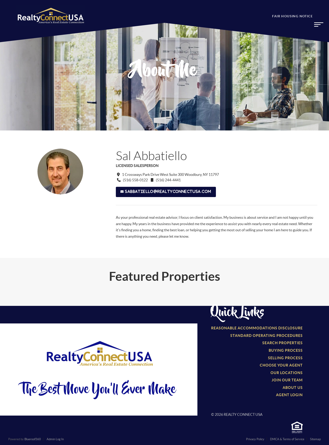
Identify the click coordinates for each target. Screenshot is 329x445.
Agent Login (289, 395)
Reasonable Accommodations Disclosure (257, 328)
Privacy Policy (255, 439)
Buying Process (286, 350)
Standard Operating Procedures (266, 335)
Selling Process (285, 358)
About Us (293, 387)
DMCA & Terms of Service (287, 439)
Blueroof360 (32, 439)
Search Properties (282, 343)
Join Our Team (287, 380)
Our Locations (287, 373)
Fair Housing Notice (292, 17)
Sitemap (315, 439)
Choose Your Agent (281, 365)
